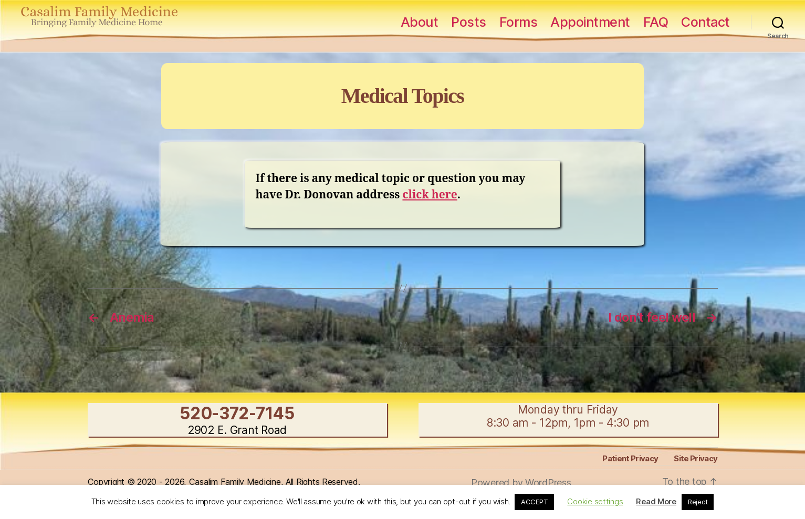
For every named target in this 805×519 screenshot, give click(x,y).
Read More (656, 501)
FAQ (655, 22)
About (419, 22)
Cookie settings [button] (595, 501)
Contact (705, 22)
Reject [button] (697, 501)
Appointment (590, 22)
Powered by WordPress (521, 482)
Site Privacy (695, 458)
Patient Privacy (630, 458)
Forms (518, 22)
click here (429, 195)
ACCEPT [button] (534, 501)
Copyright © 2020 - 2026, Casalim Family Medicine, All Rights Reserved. (224, 481)
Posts (468, 22)
